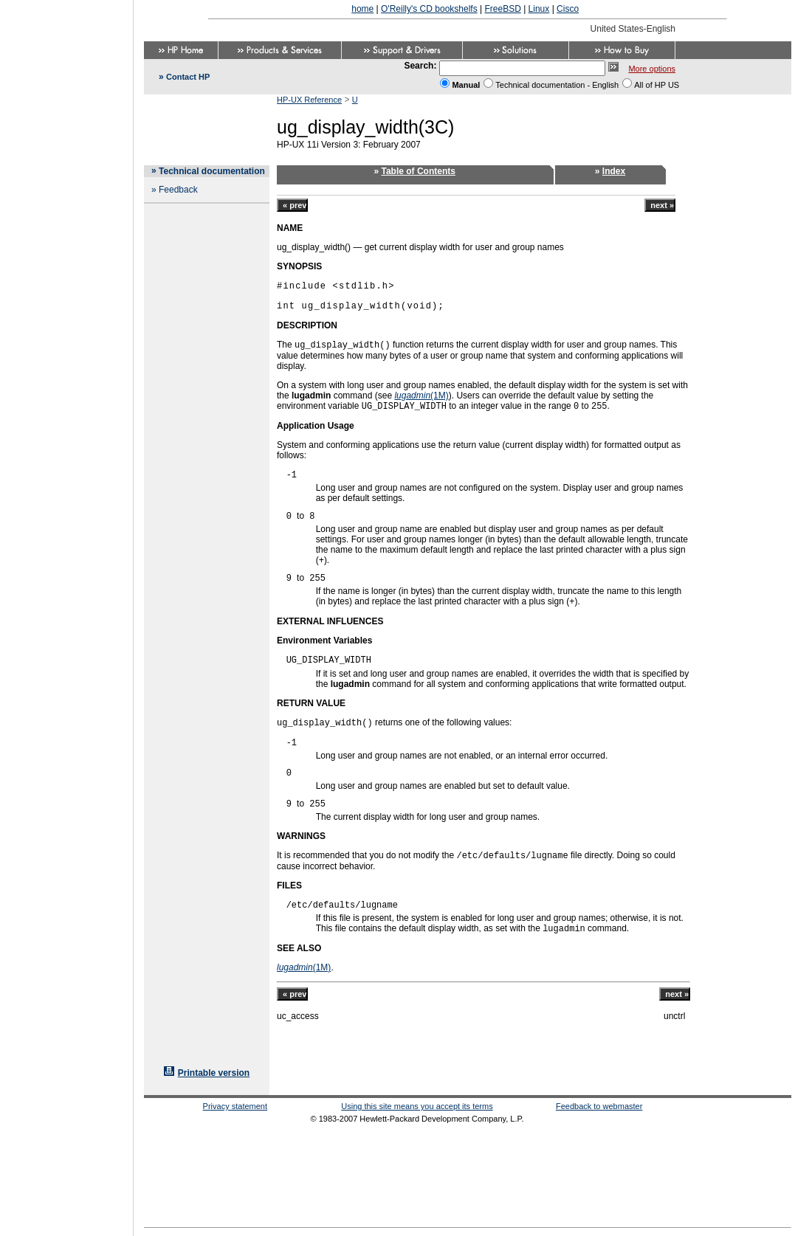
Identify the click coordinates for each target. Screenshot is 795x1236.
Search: (420, 66)
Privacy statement (235, 1106)
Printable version (213, 1073)
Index (613, 171)
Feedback (178, 189)
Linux (539, 9)
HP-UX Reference (309, 99)
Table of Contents (418, 171)
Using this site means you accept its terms (416, 1106)
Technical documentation (212, 171)
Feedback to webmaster (599, 1106)
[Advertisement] (66, 613)
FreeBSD (502, 9)
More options (651, 68)
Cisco (568, 9)
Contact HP (188, 76)
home (362, 9)
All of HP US (656, 84)
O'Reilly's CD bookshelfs (429, 9)
